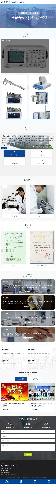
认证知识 (35, 379)
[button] (54, 203)
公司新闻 (21, 379)
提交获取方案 (28, 454)
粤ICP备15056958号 (43, 477)
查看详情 (4, 148)
